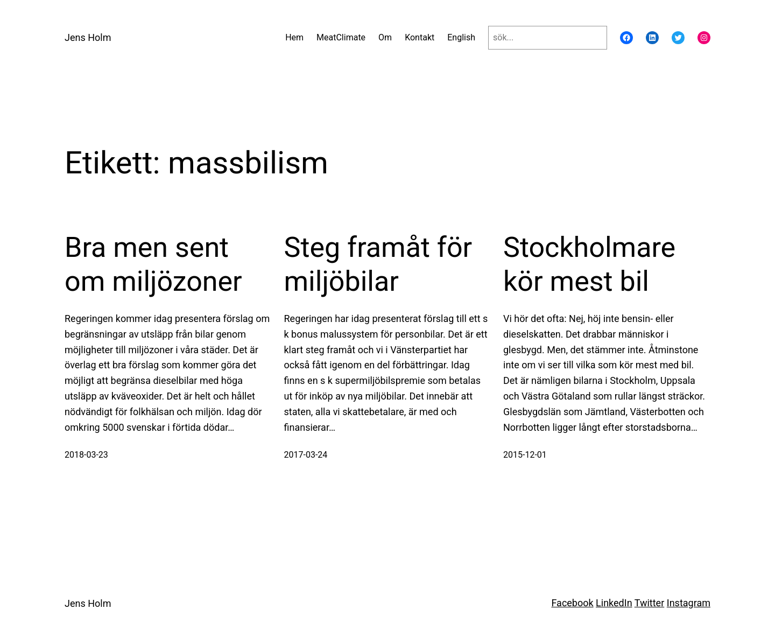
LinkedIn (614, 602)
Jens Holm (88, 37)
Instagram (688, 602)
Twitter (650, 602)
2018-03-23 (86, 455)
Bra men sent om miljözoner (153, 264)
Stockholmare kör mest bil (589, 264)
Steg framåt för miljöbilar (378, 264)
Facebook (572, 602)
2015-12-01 (525, 455)
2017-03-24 (306, 455)
